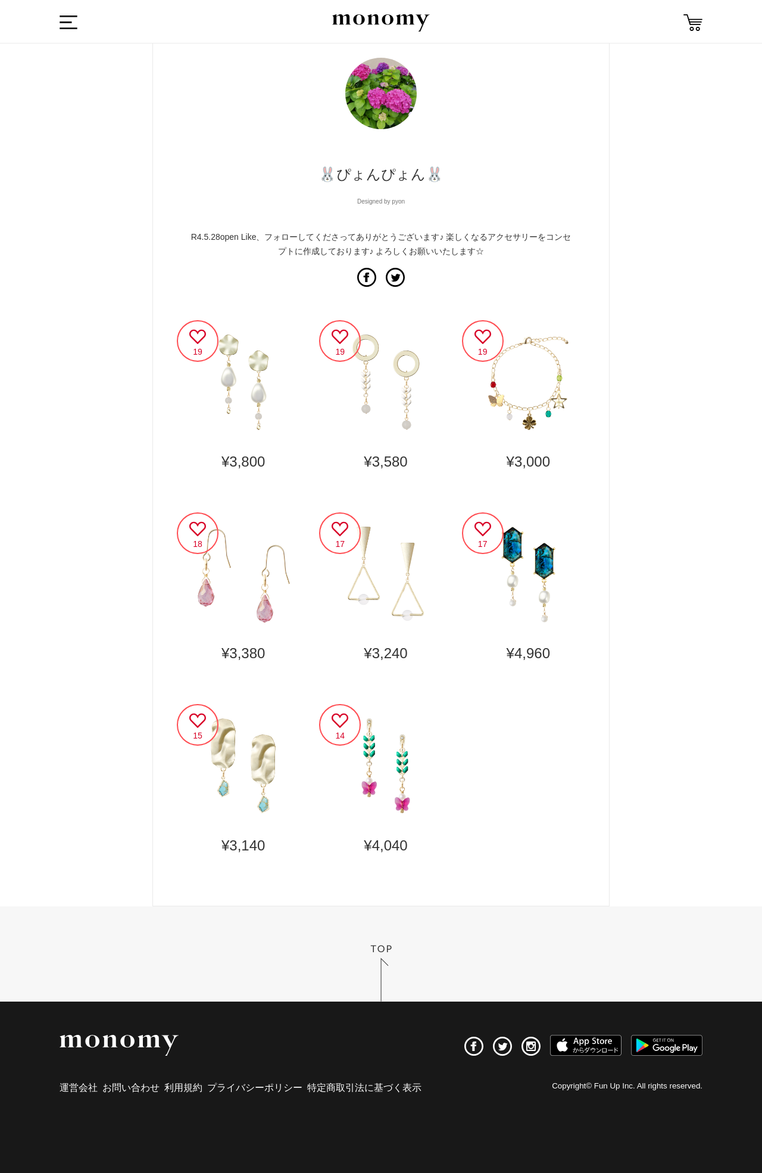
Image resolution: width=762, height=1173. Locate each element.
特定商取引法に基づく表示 (364, 1088)
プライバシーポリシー (254, 1088)
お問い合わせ (131, 1088)
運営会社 (79, 1088)
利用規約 (183, 1088)
